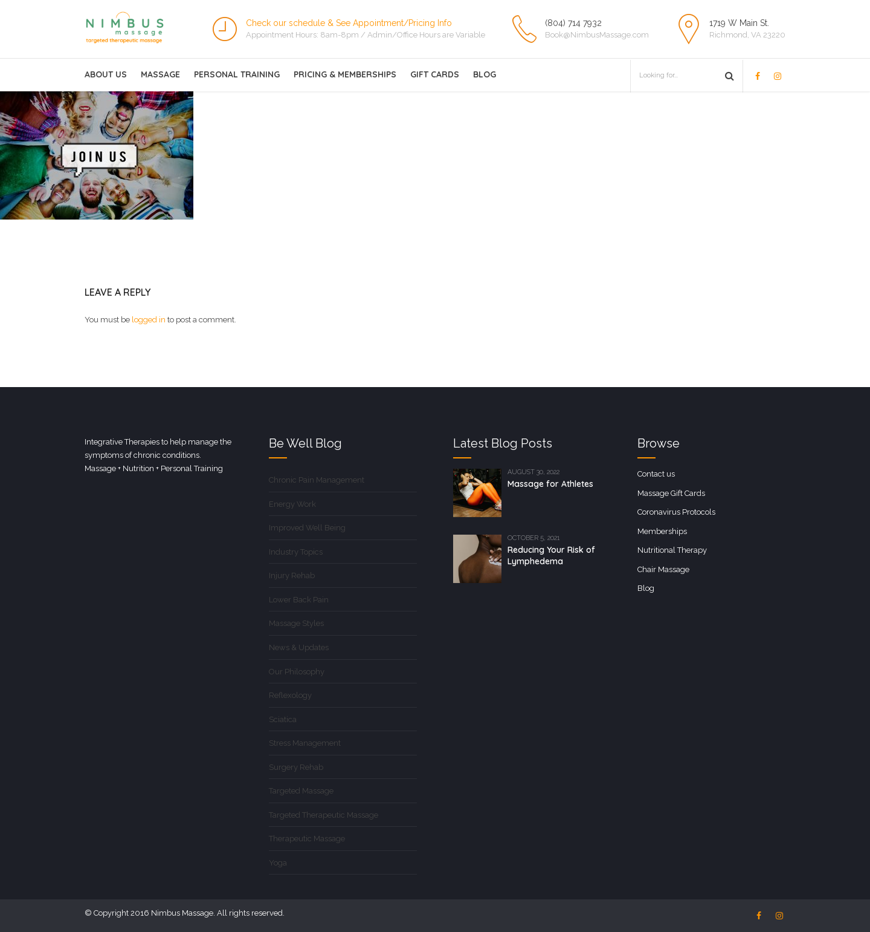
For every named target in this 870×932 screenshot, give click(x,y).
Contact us (656, 473)
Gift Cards (434, 74)
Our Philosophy (296, 671)
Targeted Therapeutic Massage (323, 815)
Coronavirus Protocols (676, 512)
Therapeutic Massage (307, 838)
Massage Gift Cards (671, 493)
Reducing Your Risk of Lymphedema (551, 555)
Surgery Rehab (296, 767)
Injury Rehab (292, 575)
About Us (106, 74)
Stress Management (305, 743)
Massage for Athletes (550, 483)
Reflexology (290, 695)
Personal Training (237, 74)
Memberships (662, 531)
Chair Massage (663, 569)
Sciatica (283, 719)
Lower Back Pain (299, 599)
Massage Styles (296, 623)
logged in (149, 319)
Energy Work (292, 504)
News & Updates (299, 647)
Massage (160, 74)
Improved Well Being (307, 527)
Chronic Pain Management (316, 479)
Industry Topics (296, 551)
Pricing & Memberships (345, 74)
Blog (484, 74)
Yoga (278, 862)
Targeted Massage (301, 790)
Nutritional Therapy (672, 550)
